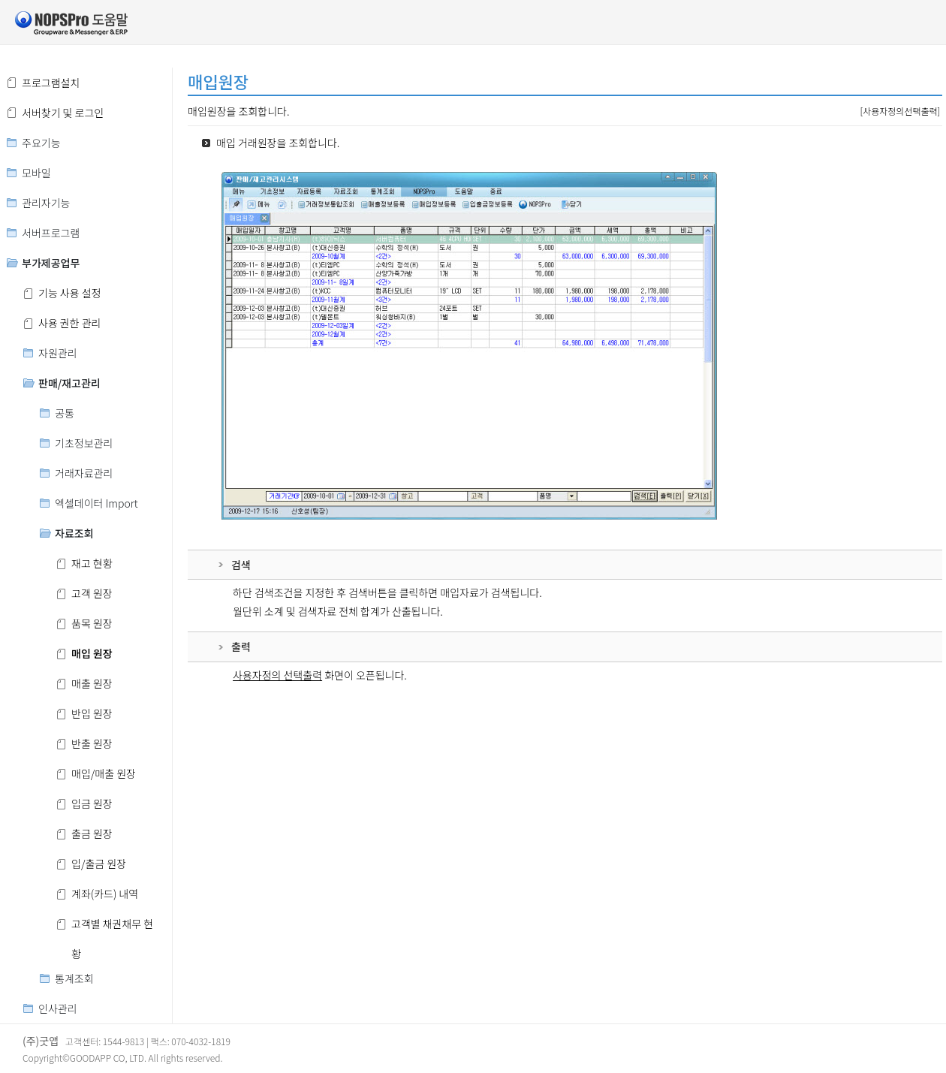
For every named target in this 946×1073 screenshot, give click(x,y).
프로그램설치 (51, 82)
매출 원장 (92, 683)
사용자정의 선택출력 (277, 675)
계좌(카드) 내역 (104, 893)
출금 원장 (92, 833)
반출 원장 (92, 743)
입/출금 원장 (98, 863)
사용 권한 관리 (69, 322)
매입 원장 (92, 653)
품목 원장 (92, 623)
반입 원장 (92, 713)
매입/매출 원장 (103, 773)
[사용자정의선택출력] (900, 110)
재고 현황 (92, 563)
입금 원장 (92, 803)
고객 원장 (92, 593)
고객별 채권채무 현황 (112, 927)
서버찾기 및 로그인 (63, 112)
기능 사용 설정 (69, 292)
